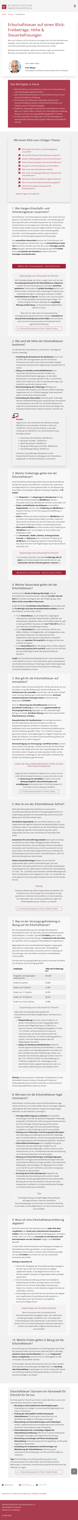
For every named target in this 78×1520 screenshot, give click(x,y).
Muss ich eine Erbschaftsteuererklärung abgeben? (41, 182)
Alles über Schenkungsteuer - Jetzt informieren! (39, 266)
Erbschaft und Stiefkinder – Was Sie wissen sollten (39, 572)
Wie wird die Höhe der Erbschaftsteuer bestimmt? (41, 155)
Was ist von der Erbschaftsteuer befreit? (37, 169)
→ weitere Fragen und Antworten (26, 194)
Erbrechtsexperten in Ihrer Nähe (39, 791)
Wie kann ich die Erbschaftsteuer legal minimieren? (41, 179)
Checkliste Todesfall (38, 1493)
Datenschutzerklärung (21, 1493)
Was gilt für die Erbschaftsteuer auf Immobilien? (40, 166)
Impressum (6, 1493)
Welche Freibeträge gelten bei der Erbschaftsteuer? (41, 159)
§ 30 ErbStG (55, 1239)
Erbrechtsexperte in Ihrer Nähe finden (39, 328)
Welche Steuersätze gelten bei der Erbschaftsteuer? (42, 162)
